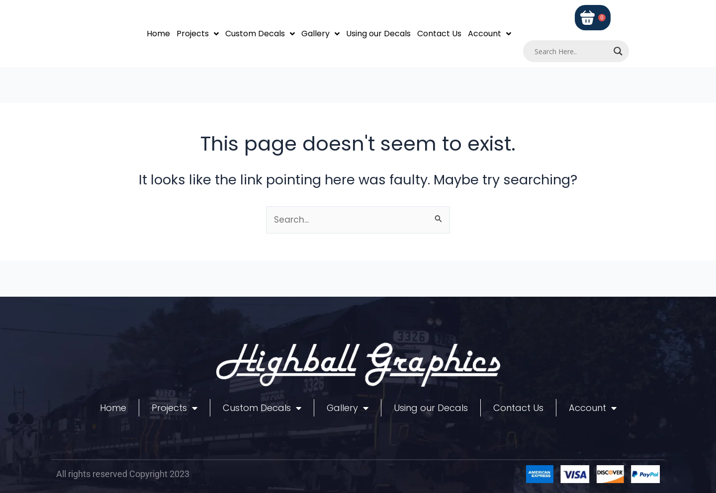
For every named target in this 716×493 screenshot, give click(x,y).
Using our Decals (378, 33)
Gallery (320, 34)
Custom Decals (260, 34)
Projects (198, 34)
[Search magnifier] (618, 51)
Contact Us (439, 33)
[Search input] (572, 51)
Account (489, 34)
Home (158, 33)
